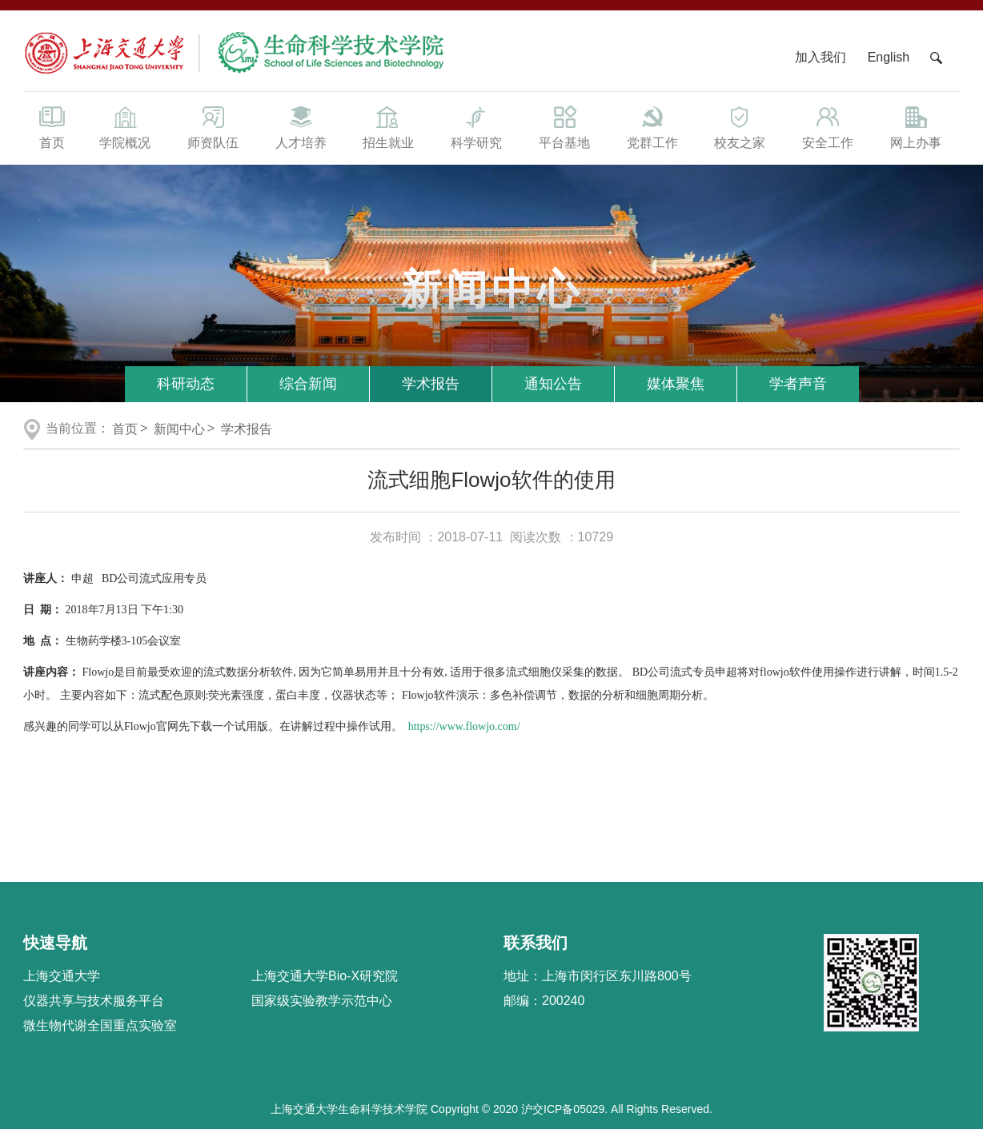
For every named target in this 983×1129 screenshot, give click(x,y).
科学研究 (476, 126)
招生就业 (388, 126)
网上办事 (916, 126)
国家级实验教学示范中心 (321, 1000)
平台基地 (564, 126)
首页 (52, 126)
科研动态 (186, 384)
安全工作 (828, 126)
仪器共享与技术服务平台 (93, 1000)
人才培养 (301, 126)
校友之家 (740, 126)
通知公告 (553, 384)
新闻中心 (179, 429)
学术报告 (430, 384)
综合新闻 (308, 384)
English (888, 57)
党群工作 (652, 126)
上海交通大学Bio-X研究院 (324, 976)
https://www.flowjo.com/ (464, 726)
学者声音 (798, 384)
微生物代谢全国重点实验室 (100, 1025)
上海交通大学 (61, 976)
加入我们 (822, 57)
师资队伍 (213, 126)
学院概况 (125, 126)
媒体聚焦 (675, 384)
